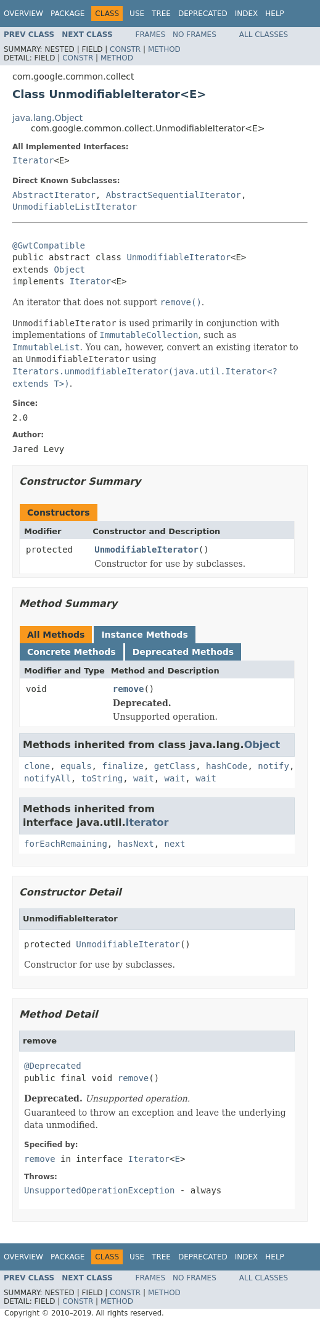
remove (128, 689)
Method (164, 49)
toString (102, 778)
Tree (161, 13)
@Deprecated (52, 1066)
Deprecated (203, 13)
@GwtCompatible (48, 245)
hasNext (136, 844)
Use (136, 13)
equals (76, 766)
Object (69, 269)
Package (67, 13)
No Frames (194, 34)
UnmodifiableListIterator (74, 207)
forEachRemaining (65, 844)
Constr (125, 49)
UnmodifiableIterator (178, 257)
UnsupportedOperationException (99, 1190)
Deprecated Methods (183, 652)
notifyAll (47, 778)
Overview (23, 13)
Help (274, 13)
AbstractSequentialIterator (173, 195)
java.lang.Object (47, 118)
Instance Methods (144, 635)
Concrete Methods (71, 652)
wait (143, 778)
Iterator (33, 160)
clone (37, 766)
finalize (122, 766)
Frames (151, 34)
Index (246, 13)
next (175, 844)
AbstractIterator (54, 195)
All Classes (263, 34)
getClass (174, 766)
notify (273, 766)
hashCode (226, 766)
